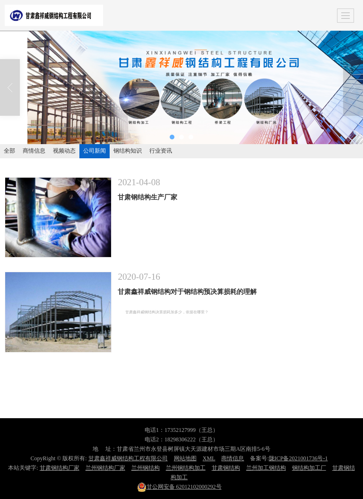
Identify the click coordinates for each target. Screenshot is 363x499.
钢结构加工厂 (309, 468)
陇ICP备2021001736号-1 (298, 458)
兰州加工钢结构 (266, 468)
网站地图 (185, 458)
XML (209, 458)
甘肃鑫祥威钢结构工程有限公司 (128, 458)
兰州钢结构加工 (186, 468)
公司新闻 (94, 150)
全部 (9, 150)
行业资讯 (160, 150)
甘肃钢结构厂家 (59, 468)
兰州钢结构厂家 (105, 468)
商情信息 (34, 150)
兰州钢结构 (145, 468)
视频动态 (64, 150)
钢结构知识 (127, 150)
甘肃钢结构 (226, 468)
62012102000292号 (179, 486)
